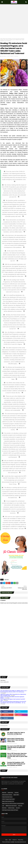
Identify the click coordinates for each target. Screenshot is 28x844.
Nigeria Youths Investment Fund (8, 801)
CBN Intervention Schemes (7, 794)
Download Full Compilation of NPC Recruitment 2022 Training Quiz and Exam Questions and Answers (16, 764)
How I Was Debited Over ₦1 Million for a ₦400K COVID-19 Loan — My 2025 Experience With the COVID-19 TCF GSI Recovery (13, 691)
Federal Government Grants (7, 797)
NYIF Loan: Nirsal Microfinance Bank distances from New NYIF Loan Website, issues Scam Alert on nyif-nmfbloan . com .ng (13, 702)
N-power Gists (10, 792)
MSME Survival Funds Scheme (11, 805)
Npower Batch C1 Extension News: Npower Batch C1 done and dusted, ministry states (15, 740)
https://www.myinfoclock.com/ (20, 841)
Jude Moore (4, 56)
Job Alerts (16, 792)
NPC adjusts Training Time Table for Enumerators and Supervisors (16, 733)
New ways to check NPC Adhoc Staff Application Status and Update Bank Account (16, 747)
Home (1, 38)
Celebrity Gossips (11, 807)
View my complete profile (4, 682)
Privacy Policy (20, 839)
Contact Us (14, 839)
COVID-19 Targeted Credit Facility (8, 799)
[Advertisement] (14, 18)
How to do (20, 805)
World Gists (4, 807)
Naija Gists (5, 38)
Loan (3, 805)
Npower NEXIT (16, 794)
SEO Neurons (8, 841)
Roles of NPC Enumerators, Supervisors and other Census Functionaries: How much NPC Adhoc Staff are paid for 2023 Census (17, 756)
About (10, 839)
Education (18, 807)
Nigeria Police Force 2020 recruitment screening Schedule (13, 803)
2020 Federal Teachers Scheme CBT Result (10, 810)
